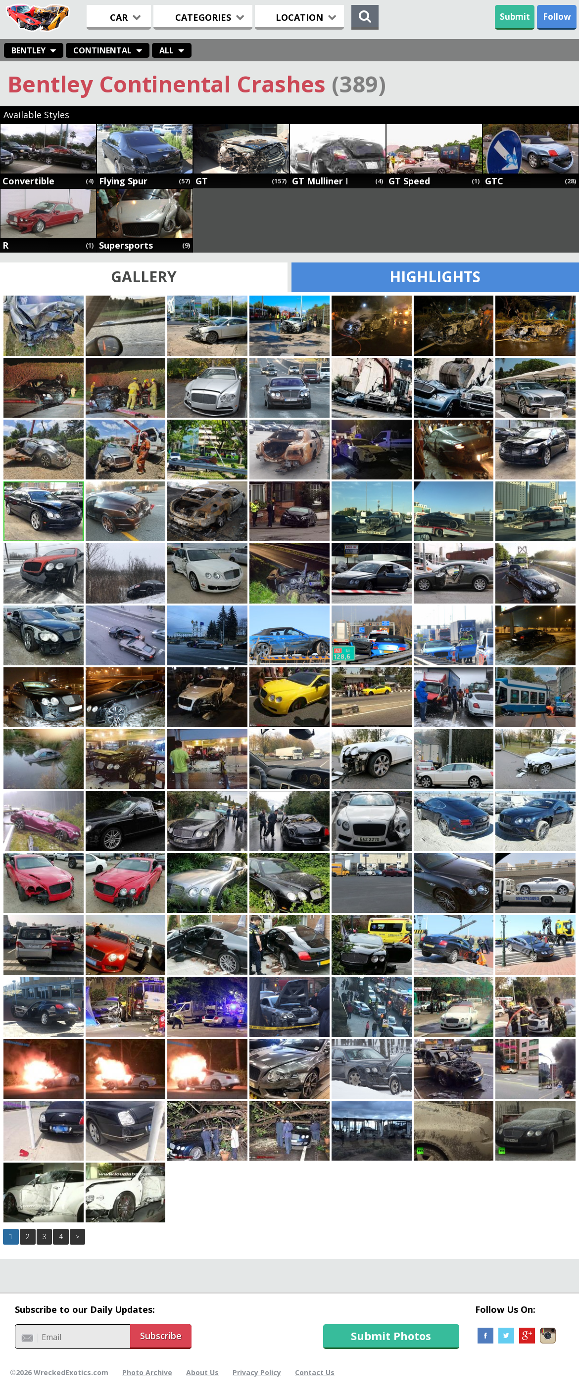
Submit (515, 16)
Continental (102, 50)
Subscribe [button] (161, 1336)
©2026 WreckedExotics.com (59, 1372)
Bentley (28, 50)
